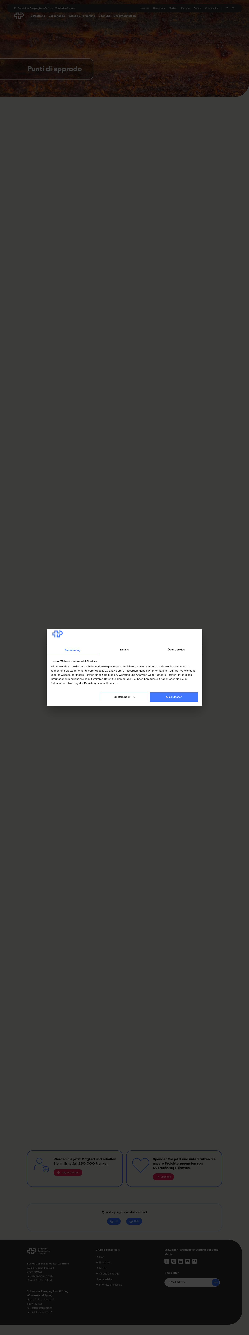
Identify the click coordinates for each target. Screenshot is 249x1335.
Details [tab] (124, 649)
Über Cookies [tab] (176, 649)
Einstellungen (124, 696)
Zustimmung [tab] (73, 650)
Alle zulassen (174, 696)
